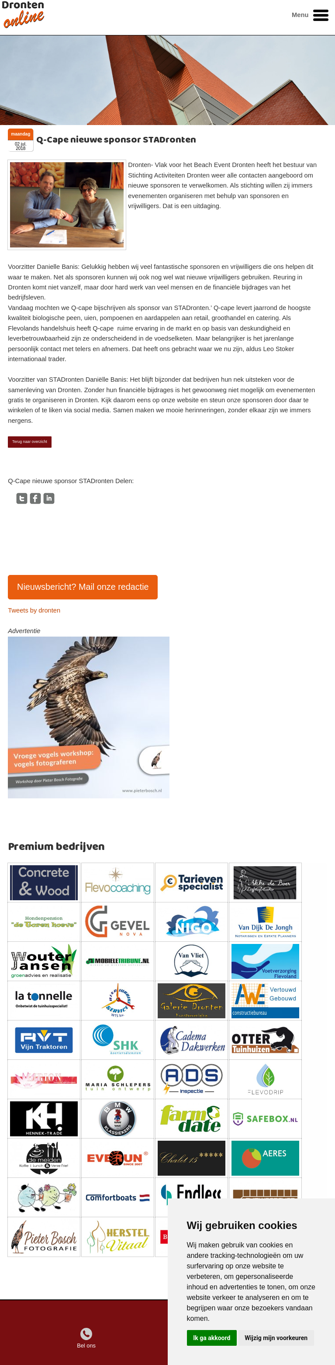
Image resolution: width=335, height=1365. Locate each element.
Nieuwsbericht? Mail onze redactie (83, 587)
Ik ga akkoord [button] (211, 1337)
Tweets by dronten (34, 610)
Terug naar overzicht (29, 441)
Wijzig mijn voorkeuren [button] (276, 1337)
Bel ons (86, 1345)
